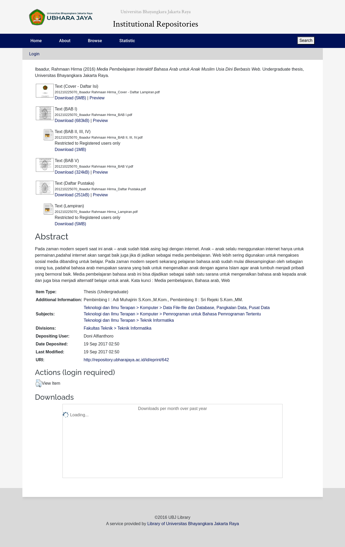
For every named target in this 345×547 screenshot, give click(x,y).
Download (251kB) (72, 195)
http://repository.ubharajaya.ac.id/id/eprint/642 (126, 360)
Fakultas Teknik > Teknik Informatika (117, 328)
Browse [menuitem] (95, 40)
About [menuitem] (64, 40)
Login (34, 53)
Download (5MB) (70, 98)
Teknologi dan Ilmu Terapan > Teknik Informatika (129, 320)
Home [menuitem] (36, 40)
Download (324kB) (72, 172)
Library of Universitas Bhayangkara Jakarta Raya (193, 523)
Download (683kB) (72, 120)
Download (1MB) (70, 149)
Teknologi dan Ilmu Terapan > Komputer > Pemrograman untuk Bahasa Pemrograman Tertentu (172, 314)
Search (305, 40)
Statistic (127, 40)
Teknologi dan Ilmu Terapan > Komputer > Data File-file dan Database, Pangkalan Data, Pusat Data (177, 307)
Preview (97, 98)
